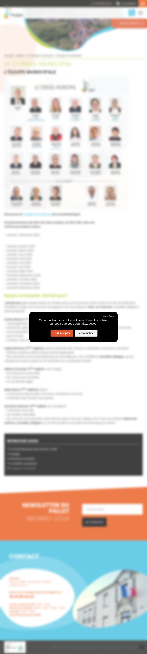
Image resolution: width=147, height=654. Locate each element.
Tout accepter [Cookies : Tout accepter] (61, 333)
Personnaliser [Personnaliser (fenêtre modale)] (86, 333)
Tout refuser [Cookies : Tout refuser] (108, 316)
